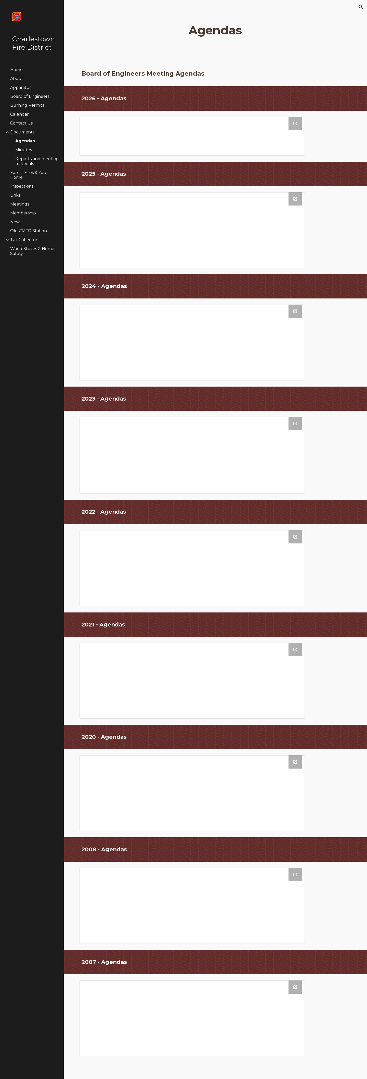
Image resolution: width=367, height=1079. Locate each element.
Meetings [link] (19, 204)
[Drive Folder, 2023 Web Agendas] (192, 455)
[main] (215, 30)
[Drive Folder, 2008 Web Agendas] (192, 906)
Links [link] (15, 195)
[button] (361, 7)
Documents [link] (22, 132)
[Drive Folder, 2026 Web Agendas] (192, 136)
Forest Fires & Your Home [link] (29, 175)
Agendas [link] (25, 141)
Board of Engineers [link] (29, 96)
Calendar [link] (19, 114)
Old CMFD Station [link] (28, 230)
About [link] (16, 78)
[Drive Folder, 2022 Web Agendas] (192, 568)
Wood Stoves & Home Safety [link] (32, 251)
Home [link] (16, 69)
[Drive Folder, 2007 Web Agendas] (192, 1018)
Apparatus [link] (20, 87)
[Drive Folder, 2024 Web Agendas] (192, 342)
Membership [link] (23, 213)
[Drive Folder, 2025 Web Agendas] (192, 230)
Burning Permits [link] (27, 105)
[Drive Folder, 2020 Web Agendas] (192, 793)
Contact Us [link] (21, 123)
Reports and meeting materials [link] (37, 161)
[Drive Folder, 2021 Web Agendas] (192, 681)
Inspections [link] (21, 186)
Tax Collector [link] (23, 239)
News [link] (15, 222)
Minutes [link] (23, 149)
